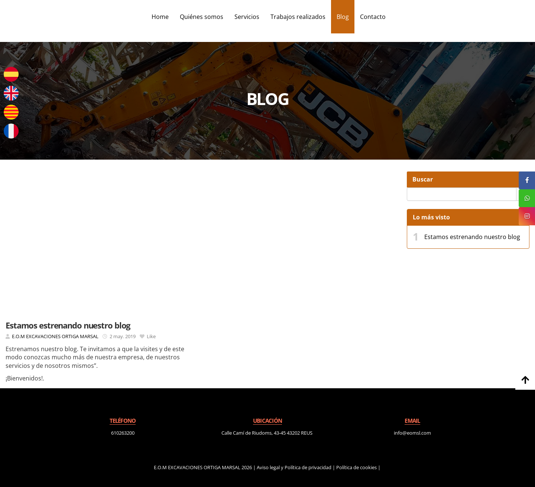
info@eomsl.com (412, 432)
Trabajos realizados (297, 17)
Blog (343, 17)
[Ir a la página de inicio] (3, 16)
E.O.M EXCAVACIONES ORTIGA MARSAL (55, 336)
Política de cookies (356, 467)
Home (160, 17)
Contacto (373, 17)
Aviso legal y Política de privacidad (294, 467)
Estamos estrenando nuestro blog (472, 237)
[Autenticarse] (8, 474)
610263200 (122, 432)
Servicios (246, 17)
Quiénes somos (201, 17)
